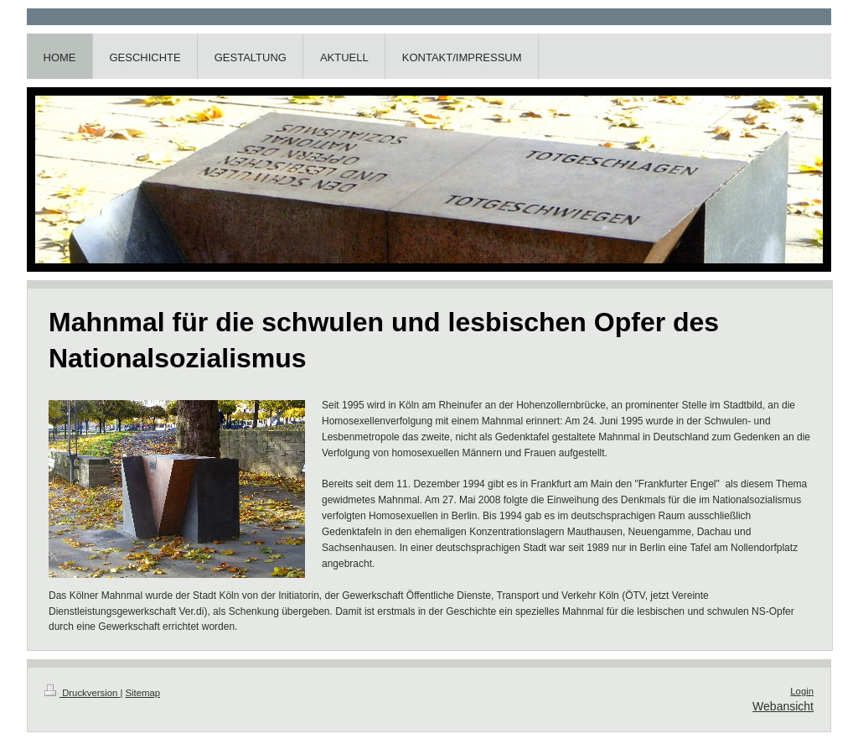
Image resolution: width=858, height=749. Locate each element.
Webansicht (783, 706)
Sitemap (143, 693)
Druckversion (82, 693)
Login (802, 691)
